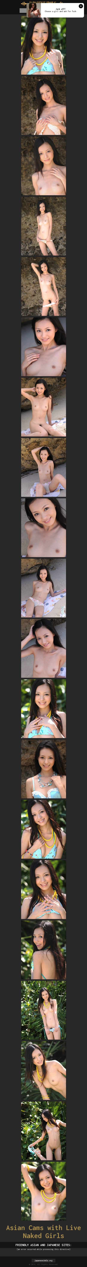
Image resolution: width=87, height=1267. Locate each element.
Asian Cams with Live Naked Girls (43, 1232)
